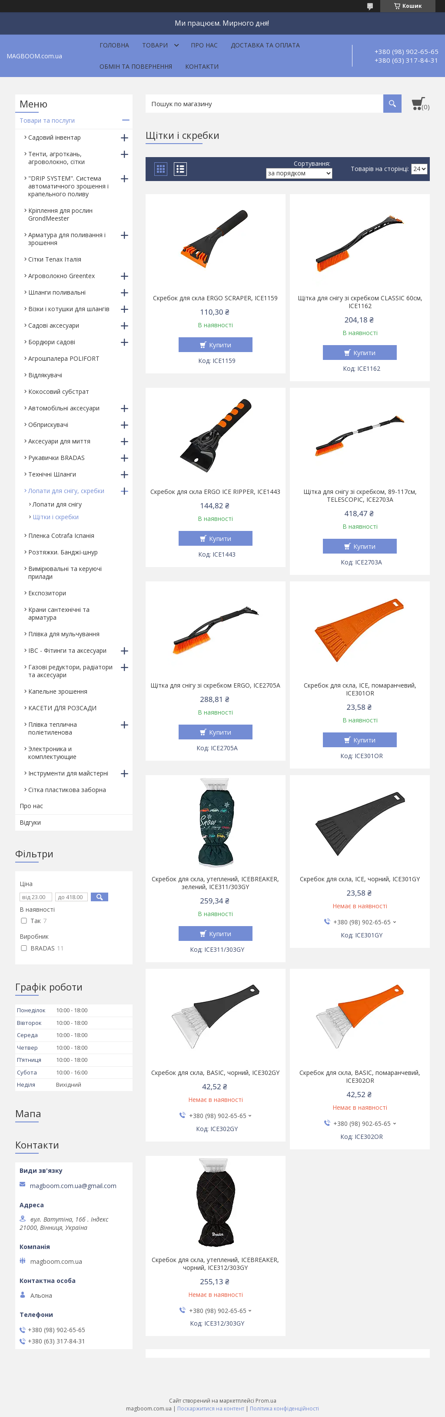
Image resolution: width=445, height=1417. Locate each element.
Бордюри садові (51, 342)
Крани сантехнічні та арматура (59, 613)
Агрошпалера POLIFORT (64, 358)
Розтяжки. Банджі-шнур (63, 552)
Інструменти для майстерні (68, 773)
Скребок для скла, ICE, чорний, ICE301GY (360, 879)
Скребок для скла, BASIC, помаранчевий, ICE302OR (359, 1077)
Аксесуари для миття (59, 441)
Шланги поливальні (57, 292)
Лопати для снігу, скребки (66, 491)
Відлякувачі (45, 375)
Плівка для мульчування (64, 634)
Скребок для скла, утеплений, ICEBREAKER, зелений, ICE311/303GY (215, 883)
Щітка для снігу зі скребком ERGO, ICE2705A (215, 685)
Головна (114, 45)
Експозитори (47, 593)
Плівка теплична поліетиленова (52, 728)
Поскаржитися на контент (210, 1408)
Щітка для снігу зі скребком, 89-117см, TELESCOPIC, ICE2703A (360, 496)
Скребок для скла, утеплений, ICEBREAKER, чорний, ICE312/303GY (215, 1264)
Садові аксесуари (53, 325)
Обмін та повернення (136, 66)
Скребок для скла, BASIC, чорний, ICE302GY (215, 1073)
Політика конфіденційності (284, 1408)
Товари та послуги (47, 120)
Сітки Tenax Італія (54, 259)
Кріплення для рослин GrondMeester (60, 214)
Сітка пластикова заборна (67, 790)
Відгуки (30, 822)
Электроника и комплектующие (52, 753)
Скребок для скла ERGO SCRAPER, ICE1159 (215, 298)
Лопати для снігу (57, 504)
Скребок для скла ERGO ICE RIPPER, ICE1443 (215, 492)
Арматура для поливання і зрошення (67, 239)
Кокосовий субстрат (58, 391)
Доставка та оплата (265, 45)
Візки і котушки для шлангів (69, 309)
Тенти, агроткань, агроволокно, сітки (56, 158)
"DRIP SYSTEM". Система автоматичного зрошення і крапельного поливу (68, 186)
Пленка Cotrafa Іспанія (61, 535)
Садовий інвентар (54, 137)
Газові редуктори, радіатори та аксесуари (70, 671)
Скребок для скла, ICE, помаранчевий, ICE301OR (360, 689)
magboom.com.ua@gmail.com (73, 1186)
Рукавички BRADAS (56, 457)
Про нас (204, 45)
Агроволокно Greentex (61, 276)
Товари (155, 45)
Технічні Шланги (52, 474)
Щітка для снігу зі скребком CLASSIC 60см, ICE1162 (360, 302)
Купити (220, 344)
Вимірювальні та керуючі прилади (65, 572)
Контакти (202, 66)
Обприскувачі (48, 424)
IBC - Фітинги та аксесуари (67, 650)
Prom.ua (266, 1400)
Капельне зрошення (57, 691)
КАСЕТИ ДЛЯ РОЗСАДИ (62, 708)
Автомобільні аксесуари (64, 408)
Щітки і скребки (56, 517)
